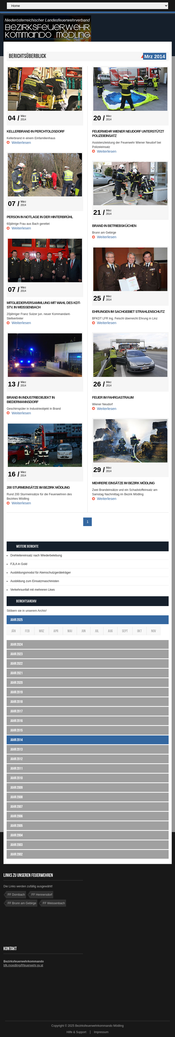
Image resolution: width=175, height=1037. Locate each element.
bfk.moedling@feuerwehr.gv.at (23, 965)
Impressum (101, 1032)
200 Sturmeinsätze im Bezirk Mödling (38, 487)
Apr (56, 631)
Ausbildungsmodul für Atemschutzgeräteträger (40, 572)
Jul (97, 631)
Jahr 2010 (16, 778)
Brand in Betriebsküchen (114, 226)
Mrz (41, 631)
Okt (139, 631)
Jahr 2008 (16, 797)
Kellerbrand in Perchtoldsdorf (35, 131)
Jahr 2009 (16, 787)
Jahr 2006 (16, 816)
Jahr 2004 (16, 835)
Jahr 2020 (16, 682)
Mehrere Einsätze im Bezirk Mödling (123, 483)
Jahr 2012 (16, 759)
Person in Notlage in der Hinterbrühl (40, 217)
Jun (83, 631)
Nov (153, 631)
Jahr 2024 (16, 644)
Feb (27, 631)
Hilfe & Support (76, 1032)
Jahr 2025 (16, 620)
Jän (13, 631)
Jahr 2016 (16, 721)
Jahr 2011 (16, 768)
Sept (125, 631)
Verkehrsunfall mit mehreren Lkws (32, 589)
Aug (110, 631)
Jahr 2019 (16, 692)
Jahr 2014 (16, 740)
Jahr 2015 (16, 730)
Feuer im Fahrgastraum (113, 397)
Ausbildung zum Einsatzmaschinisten (34, 581)
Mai (69, 631)
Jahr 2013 (16, 749)
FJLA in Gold (18, 564)
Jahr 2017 (16, 711)
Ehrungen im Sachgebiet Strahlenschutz (128, 312)
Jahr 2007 (16, 806)
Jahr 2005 (16, 825)
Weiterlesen (21, 142)
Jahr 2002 (16, 854)
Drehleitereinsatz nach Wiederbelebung (36, 555)
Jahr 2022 (16, 663)
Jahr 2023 (16, 654)
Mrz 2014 (154, 57)
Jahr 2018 (16, 701)
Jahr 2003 (16, 845)
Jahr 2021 (16, 673)
